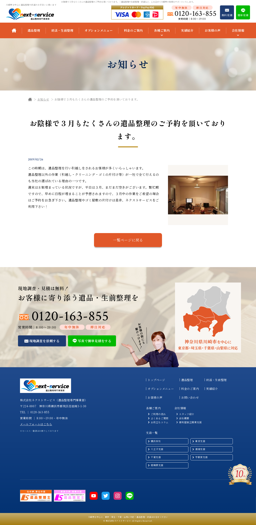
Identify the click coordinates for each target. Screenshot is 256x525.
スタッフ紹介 (186, 414)
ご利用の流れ (158, 414)
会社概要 (184, 418)
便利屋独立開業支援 (190, 422)
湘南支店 (200, 449)
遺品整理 (34, 30)
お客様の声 (213, 30)
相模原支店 (157, 465)
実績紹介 (187, 30)
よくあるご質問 (159, 418)
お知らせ (43, 99)
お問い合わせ (190, 397)
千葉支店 (156, 457)
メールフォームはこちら (36, 424)
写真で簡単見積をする (94, 341)
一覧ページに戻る (128, 239)
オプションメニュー (99, 30)
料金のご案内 (133, 30)
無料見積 (227, 15)
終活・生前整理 (62, 30)
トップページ (156, 379)
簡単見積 (243, 15)
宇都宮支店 (201, 457)
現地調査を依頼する (44, 341)
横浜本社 (156, 441)
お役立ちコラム (159, 422)
